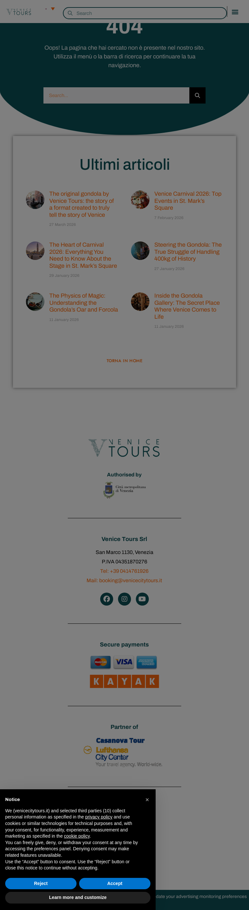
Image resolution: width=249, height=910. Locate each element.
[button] (147, 799)
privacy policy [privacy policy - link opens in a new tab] (99, 816)
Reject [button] (41, 883)
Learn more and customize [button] (77, 897)
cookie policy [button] (76, 836)
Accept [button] (115, 883)
